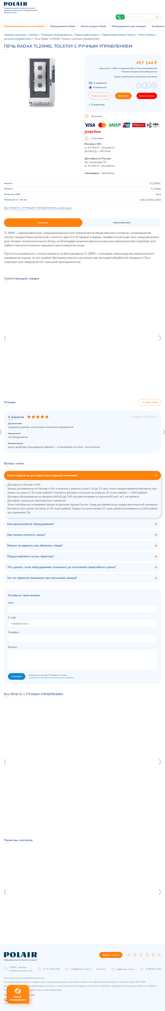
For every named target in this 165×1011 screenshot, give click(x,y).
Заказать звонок (111, 955)
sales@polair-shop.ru (80, 969)
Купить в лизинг (147, 96)
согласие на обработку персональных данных (51, 677)
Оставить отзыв (150, 402)
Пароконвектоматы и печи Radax (24, 26)
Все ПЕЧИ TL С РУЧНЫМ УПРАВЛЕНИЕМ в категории (38, 208)
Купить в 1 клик (99, 96)
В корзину (123, 96)
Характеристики (122, 222)
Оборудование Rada (62, 26)
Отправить (16, 676)
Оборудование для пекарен (129, 26)
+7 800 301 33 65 (153, 969)
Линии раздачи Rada (93, 26)
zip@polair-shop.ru (125, 969)
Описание (43, 222)
